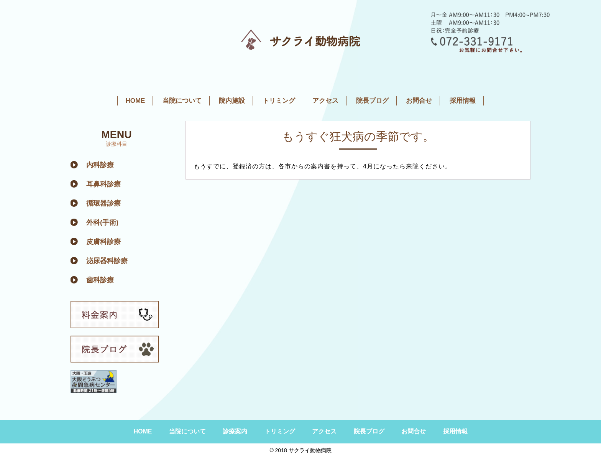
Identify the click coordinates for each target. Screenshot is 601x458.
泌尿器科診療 (107, 261)
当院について (182, 100)
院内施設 (232, 100)
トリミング (279, 100)
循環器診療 (103, 203)
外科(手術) (102, 222)
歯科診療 (100, 280)
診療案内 (235, 431)
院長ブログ (372, 100)
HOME (135, 100)
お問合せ (419, 100)
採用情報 (463, 100)
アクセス (325, 100)
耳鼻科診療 (103, 184)
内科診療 (100, 165)
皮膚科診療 (103, 241)
